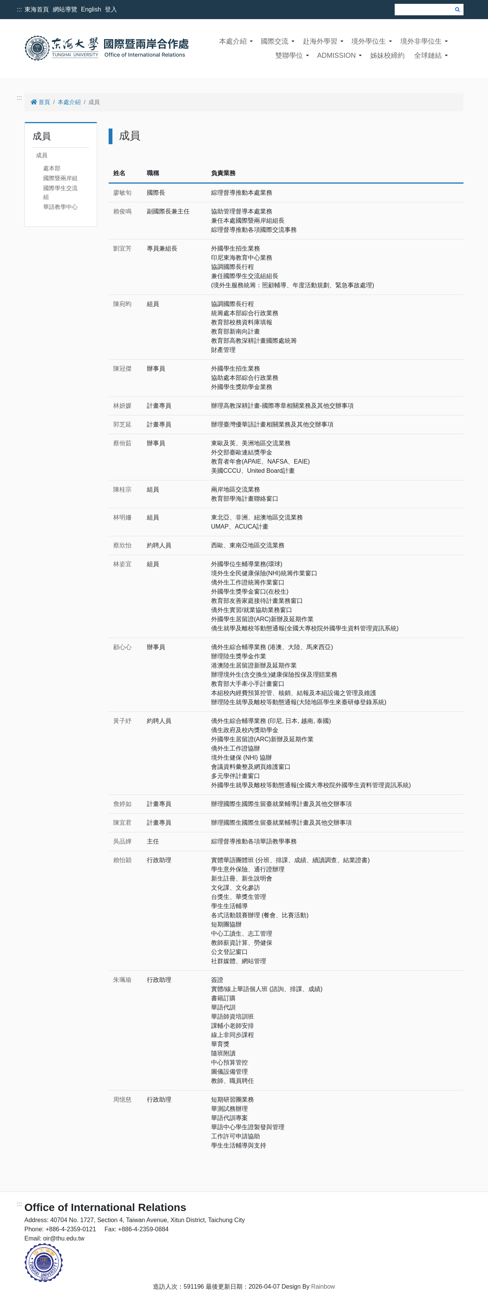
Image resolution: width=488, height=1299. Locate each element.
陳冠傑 (122, 368)
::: (19, 9)
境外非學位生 (421, 41)
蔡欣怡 (122, 545)
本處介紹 (233, 41)
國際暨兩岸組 (60, 178)
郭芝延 (122, 424)
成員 (41, 155)
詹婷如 (122, 804)
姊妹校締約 (387, 55)
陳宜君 (122, 822)
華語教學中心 (60, 206)
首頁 (40, 102)
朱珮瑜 (122, 980)
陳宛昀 (122, 304)
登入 (111, 9)
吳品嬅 (122, 841)
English (91, 9)
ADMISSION (336, 55)
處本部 (51, 168)
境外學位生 (368, 41)
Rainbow (323, 1286)
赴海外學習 (320, 41)
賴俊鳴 (122, 211)
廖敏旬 (122, 192)
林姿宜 (122, 564)
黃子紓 (122, 721)
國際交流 (274, 41)
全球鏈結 (428, 55)
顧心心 (122, 647)
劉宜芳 (122, 248)
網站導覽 (65, 9)
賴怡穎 (122, 860)
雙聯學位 (289, 55)
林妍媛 (122, 405)
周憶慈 (122, 1099)
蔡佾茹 (122, 443)
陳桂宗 (122, 489)
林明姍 (122, 517)
